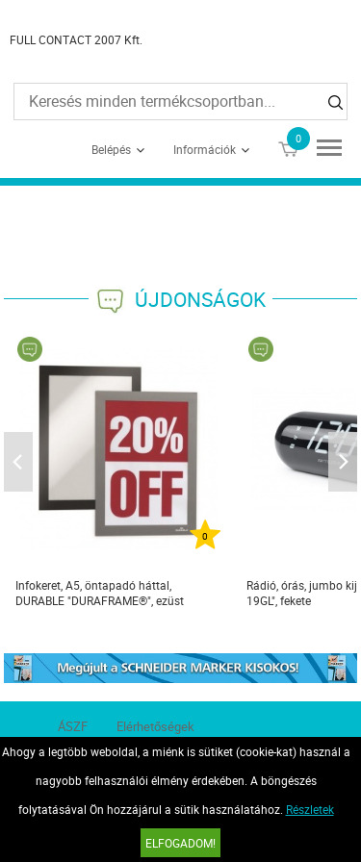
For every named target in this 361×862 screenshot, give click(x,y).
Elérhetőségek (155, 726)
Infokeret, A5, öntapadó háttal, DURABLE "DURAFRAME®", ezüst (99, 592)
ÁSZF (73, 726)
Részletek (310, 809)
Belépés (111, 149)
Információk (204, 149)
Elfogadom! (180, 842)
